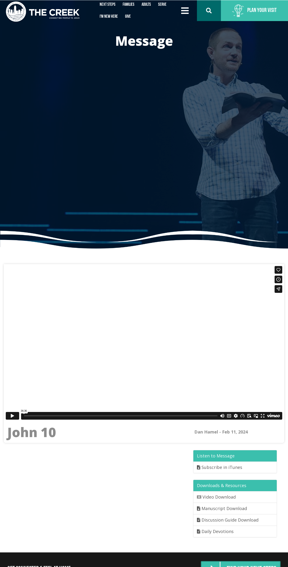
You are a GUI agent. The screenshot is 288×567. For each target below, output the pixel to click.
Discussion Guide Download (228, 520)
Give (128, 16)
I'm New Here (109, 16)
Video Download (216, 497)
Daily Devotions (215, 531)
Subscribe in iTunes (219, 467)
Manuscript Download (222, 508)
